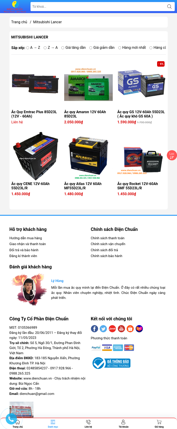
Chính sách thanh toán (108, 238)
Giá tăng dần (73, 47)
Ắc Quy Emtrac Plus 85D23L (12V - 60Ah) (34, 114)
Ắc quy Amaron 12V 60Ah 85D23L (85, 114)
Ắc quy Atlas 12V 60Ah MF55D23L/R (82, 186)
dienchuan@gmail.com (37, 394)
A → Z (33, 47)
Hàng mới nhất (132, 47)
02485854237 (37, 368)
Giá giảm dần (102, 47)
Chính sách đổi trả (104, 250)
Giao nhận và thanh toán (27, 244)
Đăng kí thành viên (23, 256)
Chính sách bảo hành (107, 256)
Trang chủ (19, 22)
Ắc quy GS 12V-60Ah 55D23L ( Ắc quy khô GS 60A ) (141, 114)
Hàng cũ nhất (162, 47)
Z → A (51, 47)
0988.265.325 (19, 373)
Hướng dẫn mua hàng (25, 238)
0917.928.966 (60, 368)
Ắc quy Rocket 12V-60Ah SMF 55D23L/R (137, 186)
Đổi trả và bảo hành (23, 250)
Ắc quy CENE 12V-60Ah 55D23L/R (30, 186)
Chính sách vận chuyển (108, 244)
